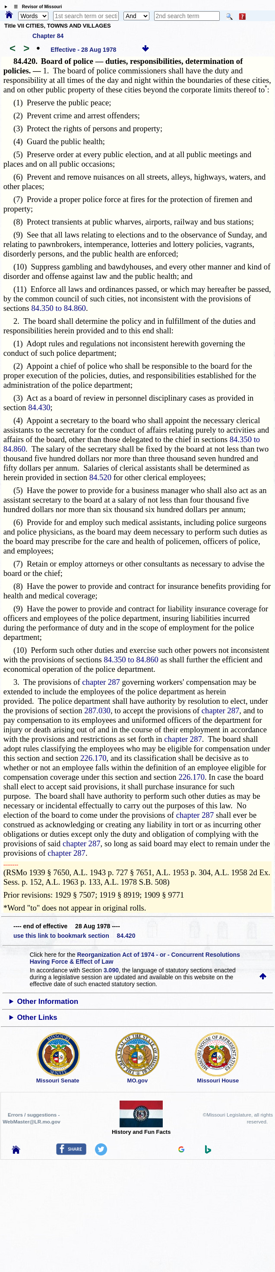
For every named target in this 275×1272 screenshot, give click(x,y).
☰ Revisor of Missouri (35, 6)
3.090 (111, 970)
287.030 (97, 710)
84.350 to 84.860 (59, 308)
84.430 (39, 407)
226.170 (93, 758)
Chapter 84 (47, 35)
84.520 (100, 477)
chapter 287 (101, 682)
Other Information (47, 1001)
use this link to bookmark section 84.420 (74, 935)
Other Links (37, 1017)
